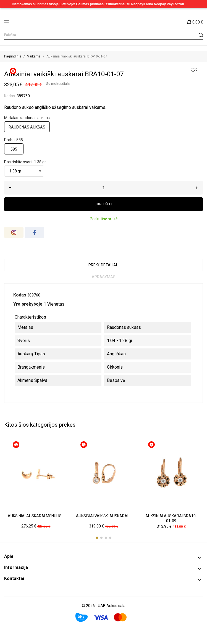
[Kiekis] (103, 188)
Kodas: (10, 96)
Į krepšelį (104, 204)
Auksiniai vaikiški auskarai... (103, 516)
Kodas (19, 295)
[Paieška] (103, 35)
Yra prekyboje (28, 304)
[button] (97, 538)
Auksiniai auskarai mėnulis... (36, 516)
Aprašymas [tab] (104, 277)
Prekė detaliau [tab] (103, 265)
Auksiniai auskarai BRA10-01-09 (171, 518)
